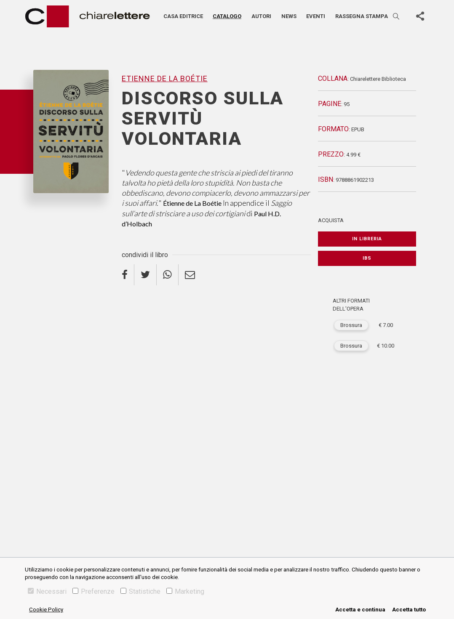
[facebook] (128, 274)
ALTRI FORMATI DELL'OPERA (351, 305)
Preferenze (93, 591)
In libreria (367, 239)
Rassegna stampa (361, 16)
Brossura (351, 325)
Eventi (315, 16)
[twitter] (145, 274)
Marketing (185, 591)
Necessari (47, 591)
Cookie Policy (46, 609)
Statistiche (140, 591)
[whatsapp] (168, 274)
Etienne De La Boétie (165, 78)
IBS (367, 258)
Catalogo (227, 16)
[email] (190, 274)
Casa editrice (183, 16)
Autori (261, 16)
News (288, 16)
